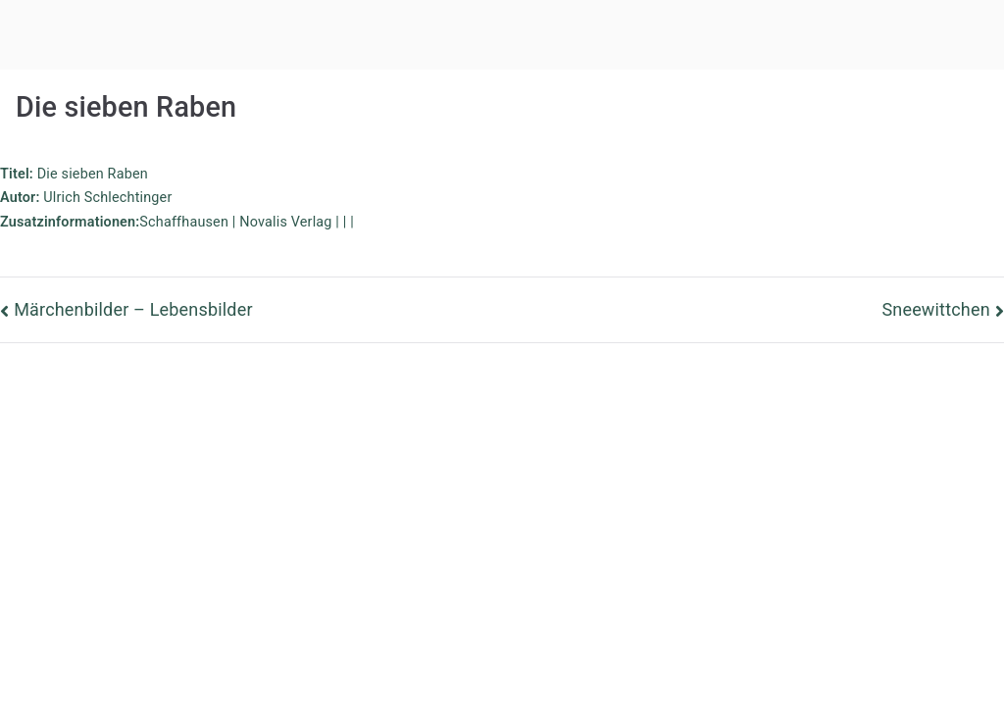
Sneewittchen (935, 309)
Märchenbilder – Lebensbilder (133, 309)
